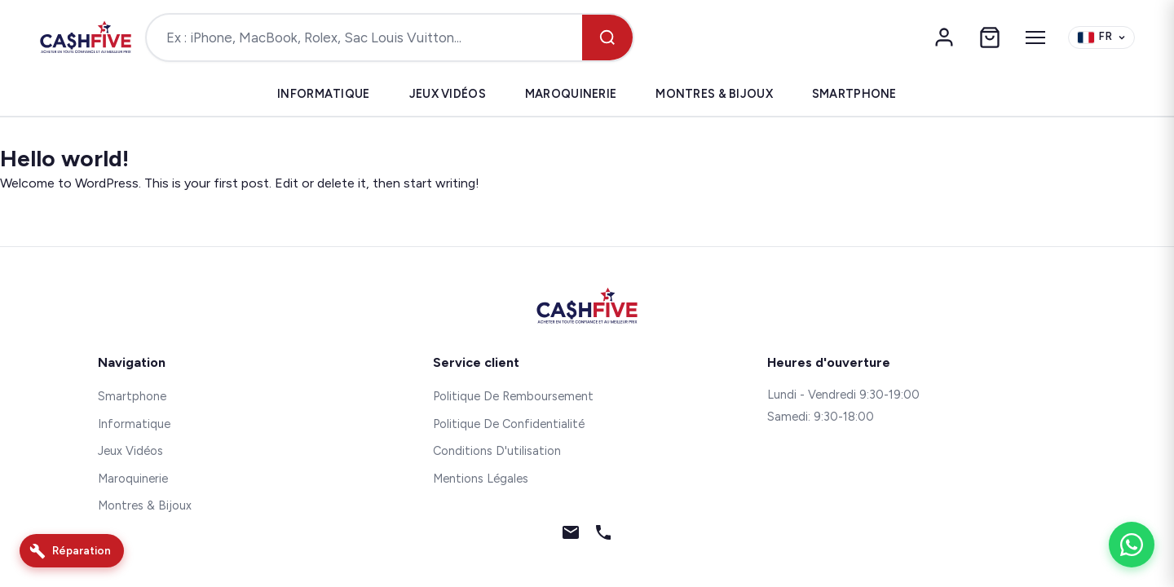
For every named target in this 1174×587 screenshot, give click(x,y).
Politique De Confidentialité (509, 424)
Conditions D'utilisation (497, 451)
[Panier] (989, 37)
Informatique (323, 93)
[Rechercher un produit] (364, 37)
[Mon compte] (944, 37)
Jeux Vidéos (447, 93)
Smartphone (854, 93)
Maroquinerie (570, 93)
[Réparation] (72, 550)
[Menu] (1035, 37)
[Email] (570, 536)
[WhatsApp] (1131, 544)
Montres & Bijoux (714, 93)
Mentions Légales (480, 478)
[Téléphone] (603, 536)
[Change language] (1101, 38)
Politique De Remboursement (513, 396)
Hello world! (64, 158)
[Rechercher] (607, 37)
